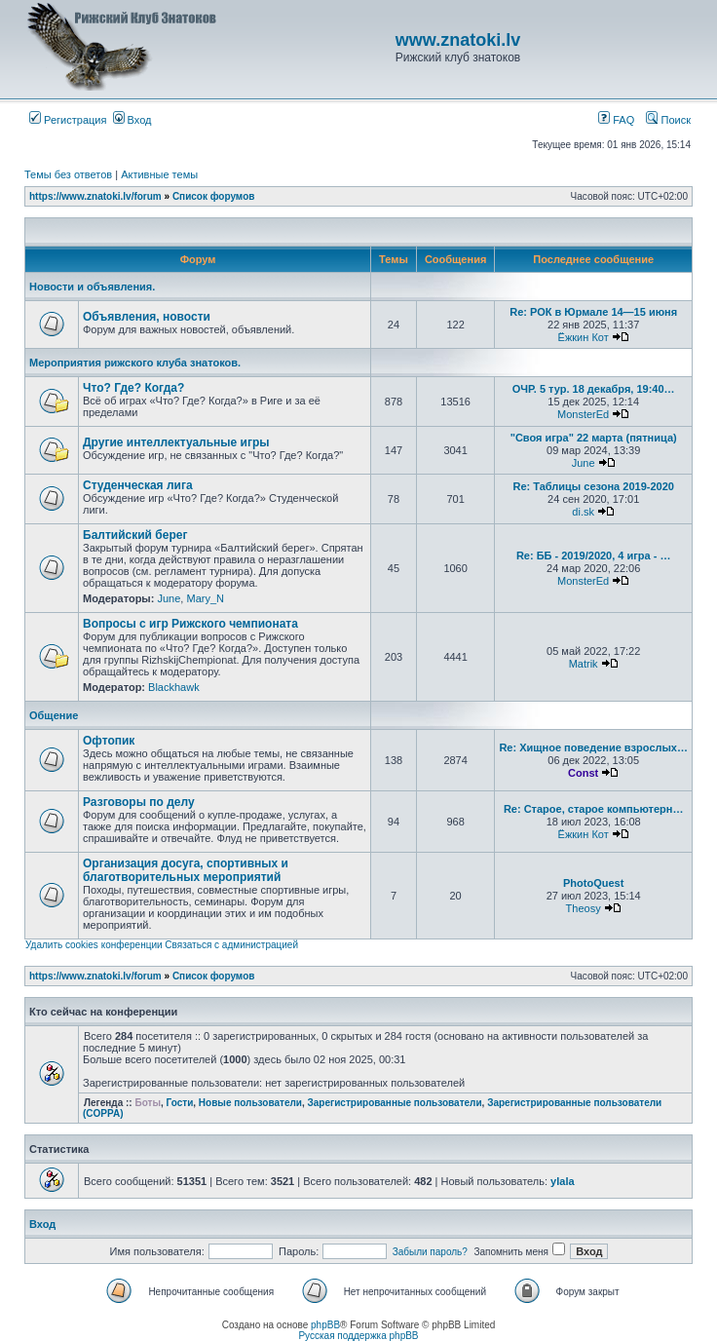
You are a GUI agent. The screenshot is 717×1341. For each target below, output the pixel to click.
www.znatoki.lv (458, 40)
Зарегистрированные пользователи (395, 1102)
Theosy (583, 908)
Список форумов (213, 196)
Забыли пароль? (430, 1251)
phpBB (325, 1325)
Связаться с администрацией (231, 944)
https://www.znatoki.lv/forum (95, 196)
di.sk (583, 511)
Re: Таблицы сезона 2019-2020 (592, 486)
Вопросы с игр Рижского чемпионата (190, 624)
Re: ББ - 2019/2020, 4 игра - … (593, 555)
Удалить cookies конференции (94, 944)
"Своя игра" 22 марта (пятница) (593, 437)
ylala (562, 1181)
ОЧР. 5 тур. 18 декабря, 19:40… (593, 389)
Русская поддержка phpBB (358, 1335)
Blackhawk (174, 687)
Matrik (583, 664)
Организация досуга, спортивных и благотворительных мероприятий (185, 870)
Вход (132, 120)
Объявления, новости (146, 317)
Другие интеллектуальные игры (176, 442)
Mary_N (205, 598)
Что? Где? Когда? (133, 388)
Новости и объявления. (92, 286)
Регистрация (67, 120)
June (583, 463)
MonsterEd (583, 414)
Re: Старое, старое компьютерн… (594, 809)
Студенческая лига (138, 485)
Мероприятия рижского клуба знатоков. (135, 362)
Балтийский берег (135, 535)
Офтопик (108, 740)
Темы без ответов (68, 174)
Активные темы (159, 174)
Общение (53, 715)
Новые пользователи (250, 1102)
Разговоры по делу (139, 802)
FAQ (616, 120)
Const (583, 773)
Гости (180, 1102)
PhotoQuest (593, 883)
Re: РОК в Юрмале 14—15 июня (593, 312)
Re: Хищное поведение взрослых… (593, 747)
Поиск (668, 120)
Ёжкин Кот (583, 337)
